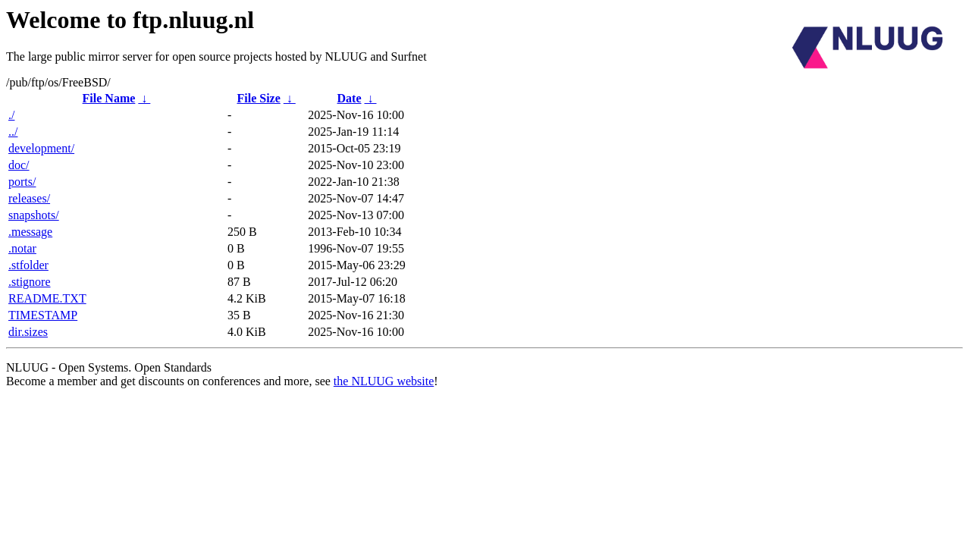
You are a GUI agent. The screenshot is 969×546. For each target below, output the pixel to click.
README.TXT (47, 298)
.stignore (29, 281)
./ (11, 114)
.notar (22, 248)
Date (349, 98)
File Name (109, 98)
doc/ (19, 164)
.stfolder (28, 265)
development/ (41, 148)
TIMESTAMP (42, 315)
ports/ (22, 181)
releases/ (29, 198)
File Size (258, 98)
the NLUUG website (384, 381)
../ (12, 131)
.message (30, 231)
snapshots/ (33, 215)
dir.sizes (28, 331)
